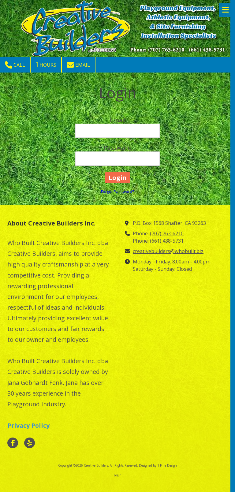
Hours (45, 65)
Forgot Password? (117, 191)
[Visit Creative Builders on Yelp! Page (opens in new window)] (29, 443)
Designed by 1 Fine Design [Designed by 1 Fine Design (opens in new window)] (158, 465)
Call (15, 65)
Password (117, 148)
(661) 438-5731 (167, 240)
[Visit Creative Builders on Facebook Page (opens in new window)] (12, 443)
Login (117, 475)
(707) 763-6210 (167, 233)
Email (78, 65)
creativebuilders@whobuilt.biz (168, 251)
